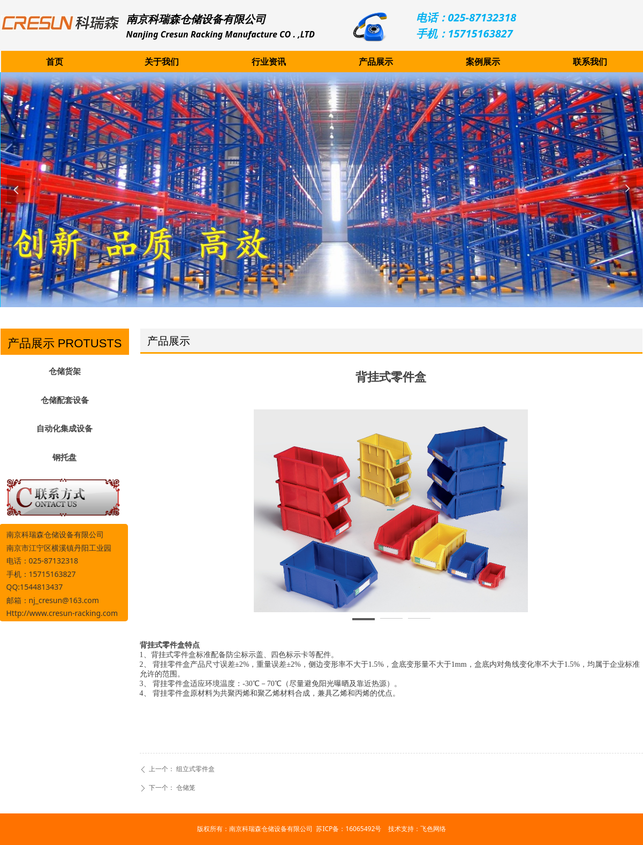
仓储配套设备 (65, 400)
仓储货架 (65, 371)
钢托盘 (64, 457)
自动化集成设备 (64, 428)
